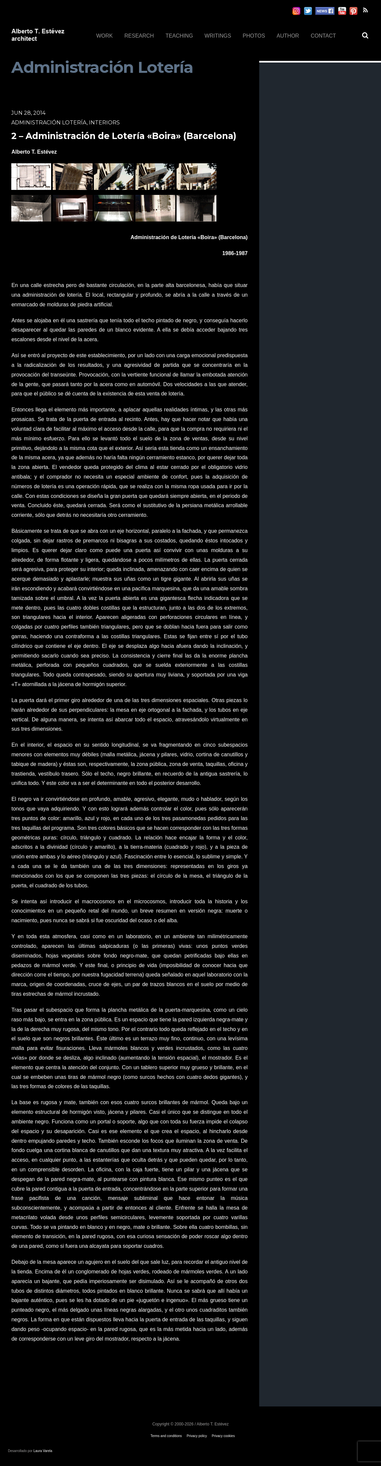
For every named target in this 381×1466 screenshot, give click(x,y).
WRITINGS (217, 36)
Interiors (104, 122)
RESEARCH (139, 36)
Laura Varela (43, 1451)
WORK (104, 36)
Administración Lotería (49, 122)
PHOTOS (254, 36)
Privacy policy (197, 1436)
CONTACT (323, 36)
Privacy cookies (223, 1436)
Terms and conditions (166, 1436)
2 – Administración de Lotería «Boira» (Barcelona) (123, 135)
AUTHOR (288, 36)
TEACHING (179, 36)
